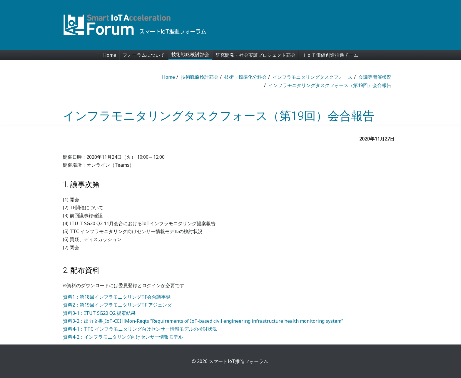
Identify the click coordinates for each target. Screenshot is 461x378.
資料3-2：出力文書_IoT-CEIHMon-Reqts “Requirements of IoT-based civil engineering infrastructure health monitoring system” (203, 321)
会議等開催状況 (374, 77)
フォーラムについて (144, 55)
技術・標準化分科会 (245, 77)
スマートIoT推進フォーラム (238, 361)
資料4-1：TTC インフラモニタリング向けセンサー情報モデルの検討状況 (140, 329)
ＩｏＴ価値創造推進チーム (330, 55)
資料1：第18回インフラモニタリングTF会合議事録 (117, 297)
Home (109, 55)
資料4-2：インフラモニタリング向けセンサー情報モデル (123, 337)
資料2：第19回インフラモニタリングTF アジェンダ (117, 305)
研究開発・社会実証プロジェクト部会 (255, 55)
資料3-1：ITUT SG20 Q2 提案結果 (99, 313)
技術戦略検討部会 (190, 54)
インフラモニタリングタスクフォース (313, 77)
